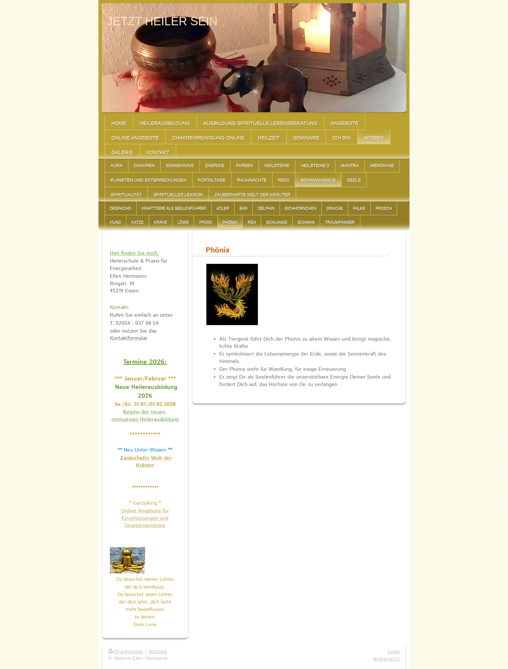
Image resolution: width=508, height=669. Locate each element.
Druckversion (126, 651)
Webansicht (386, 659)
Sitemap (157, 651)
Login (394, 651)
